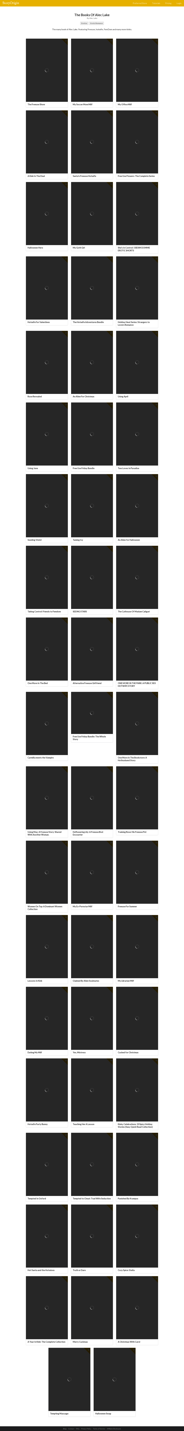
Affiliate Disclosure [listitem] (114, 1429)
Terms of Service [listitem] (99, 1429)
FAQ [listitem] (77, 1429)
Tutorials (156, 3)
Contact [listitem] (71, 1429)
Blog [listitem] (64, 1429)
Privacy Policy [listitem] (86, 1429)
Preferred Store (140, 3)
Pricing (168, 3)
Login (179, 3)
